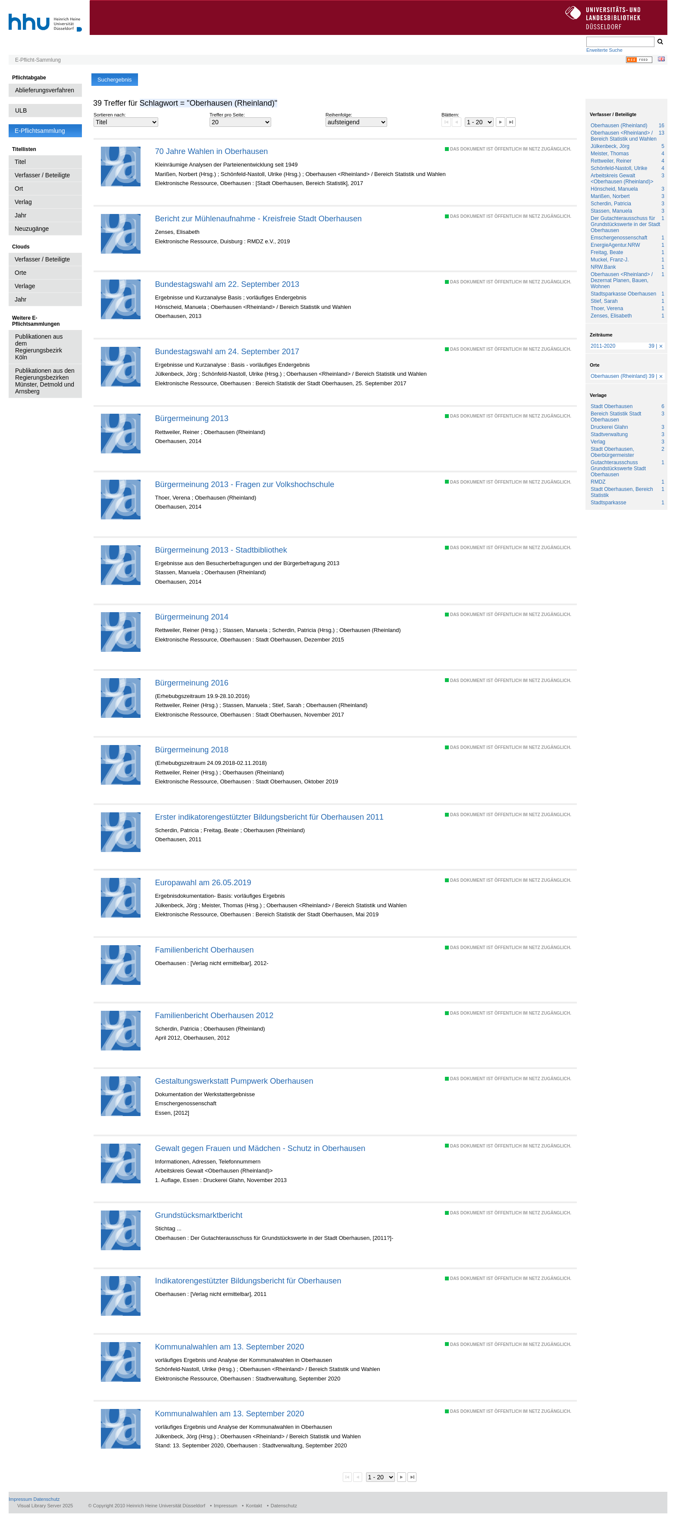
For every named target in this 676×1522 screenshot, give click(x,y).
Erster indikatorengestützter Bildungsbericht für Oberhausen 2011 (269, 816)
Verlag (23, 201)
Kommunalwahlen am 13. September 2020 (229, 1346)
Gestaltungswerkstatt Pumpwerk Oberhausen (234, 1080)
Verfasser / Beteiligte (42, 175)
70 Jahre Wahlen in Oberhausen (211, 151)
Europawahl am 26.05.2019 (203, 882)
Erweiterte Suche (604, 50)
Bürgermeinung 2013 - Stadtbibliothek (221, 549)
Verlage (25, 286)
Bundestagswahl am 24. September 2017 (227, 351)
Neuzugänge (32, 228)
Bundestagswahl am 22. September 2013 (227, 284)
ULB (21, 110)
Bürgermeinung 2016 (191, 682)
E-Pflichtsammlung (40, 130)
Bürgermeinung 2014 (191, 616)
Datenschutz (46, 1499)
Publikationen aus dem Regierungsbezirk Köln (39, 347)
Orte (20, 272)
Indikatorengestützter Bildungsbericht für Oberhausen (248, 1280)
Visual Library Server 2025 (45, 1505)
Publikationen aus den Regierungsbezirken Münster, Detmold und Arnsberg (45, 381)
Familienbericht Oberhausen (204, 949)
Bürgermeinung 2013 (191, 418)
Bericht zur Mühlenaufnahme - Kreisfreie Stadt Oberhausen (258, 218)
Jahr (20, 215)
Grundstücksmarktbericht (198, 1215)
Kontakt (254, 1505)
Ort (19, 188)
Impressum (20, 1499)
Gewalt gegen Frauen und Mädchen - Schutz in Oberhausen (260, 1148)
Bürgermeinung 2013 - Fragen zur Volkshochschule (244, 484)
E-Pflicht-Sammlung (38, 60)
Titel (20, 161)
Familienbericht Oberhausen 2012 (214, 1015)
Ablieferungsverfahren (44, 90)
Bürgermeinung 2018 (191, 749)
